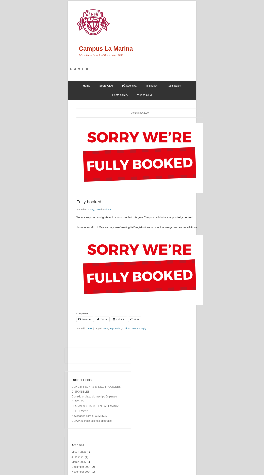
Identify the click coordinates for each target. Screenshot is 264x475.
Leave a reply (139, 328)
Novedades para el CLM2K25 (89, 415)
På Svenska (129, 85)
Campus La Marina (106, 48)
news (89, 328)
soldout (126, 328)
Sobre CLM (106, 85)
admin (107, 209)
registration (115, 328)
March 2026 (79, 452)
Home (86, 85)
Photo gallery (120, 95)
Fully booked (88, 201)
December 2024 (81, 466)
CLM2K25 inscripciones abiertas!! (92, 420)
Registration (174, 85)
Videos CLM (144, 95)
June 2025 (78, 457)
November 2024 (81, 471)
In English (151, 85)
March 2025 (79, 462)
